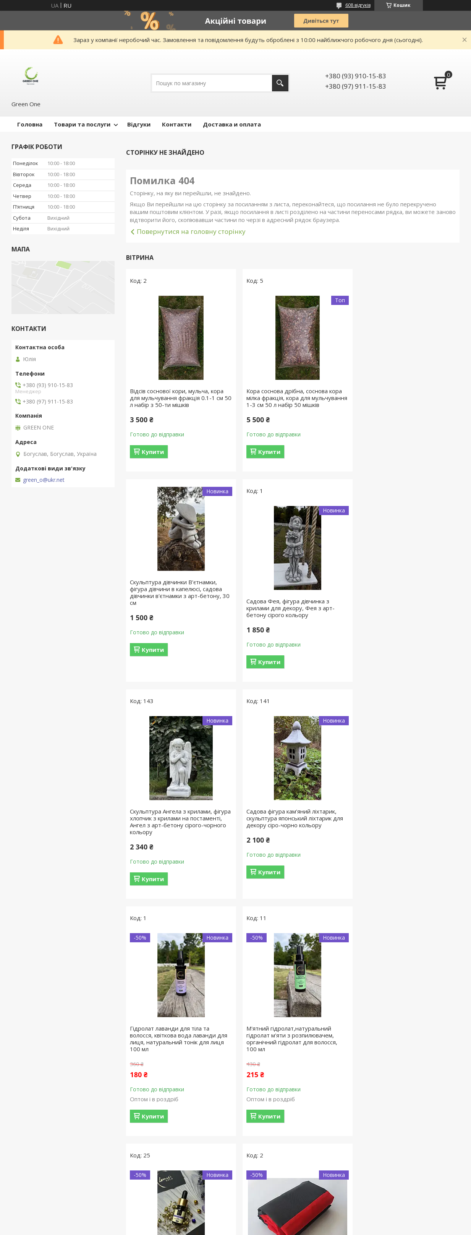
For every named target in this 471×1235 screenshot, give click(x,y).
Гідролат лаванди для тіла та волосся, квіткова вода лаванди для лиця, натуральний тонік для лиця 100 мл (178, 835)
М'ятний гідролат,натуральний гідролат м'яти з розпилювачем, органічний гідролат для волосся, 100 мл (288, 835)
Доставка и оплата (232, 124)
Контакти (176, 124)
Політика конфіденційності (282, 1227)
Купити (153, 451)
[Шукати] (280, 83)
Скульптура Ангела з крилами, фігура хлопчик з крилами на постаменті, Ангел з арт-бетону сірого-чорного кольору (286, 618)
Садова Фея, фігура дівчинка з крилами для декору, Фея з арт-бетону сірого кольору (174, 615)
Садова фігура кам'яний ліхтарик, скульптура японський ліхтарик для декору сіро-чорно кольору (405, 615)
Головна (29, 124)
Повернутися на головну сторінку (191, 231)
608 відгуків (358, 5)
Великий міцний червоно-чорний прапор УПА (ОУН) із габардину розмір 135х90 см (175, 1069)
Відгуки (139, 124)
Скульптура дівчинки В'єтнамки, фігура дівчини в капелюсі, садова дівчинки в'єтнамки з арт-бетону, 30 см (403, 382)
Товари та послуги (82, 124)
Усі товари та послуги (290, 1184)
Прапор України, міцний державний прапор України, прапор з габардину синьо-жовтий (292, 1069)
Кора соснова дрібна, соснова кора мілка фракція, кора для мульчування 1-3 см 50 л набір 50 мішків (291, 401)
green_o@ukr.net (44, 479)
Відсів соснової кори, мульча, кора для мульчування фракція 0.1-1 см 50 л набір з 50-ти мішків (176, 397)
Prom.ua (273, 1220)
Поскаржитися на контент (217, 1227)
